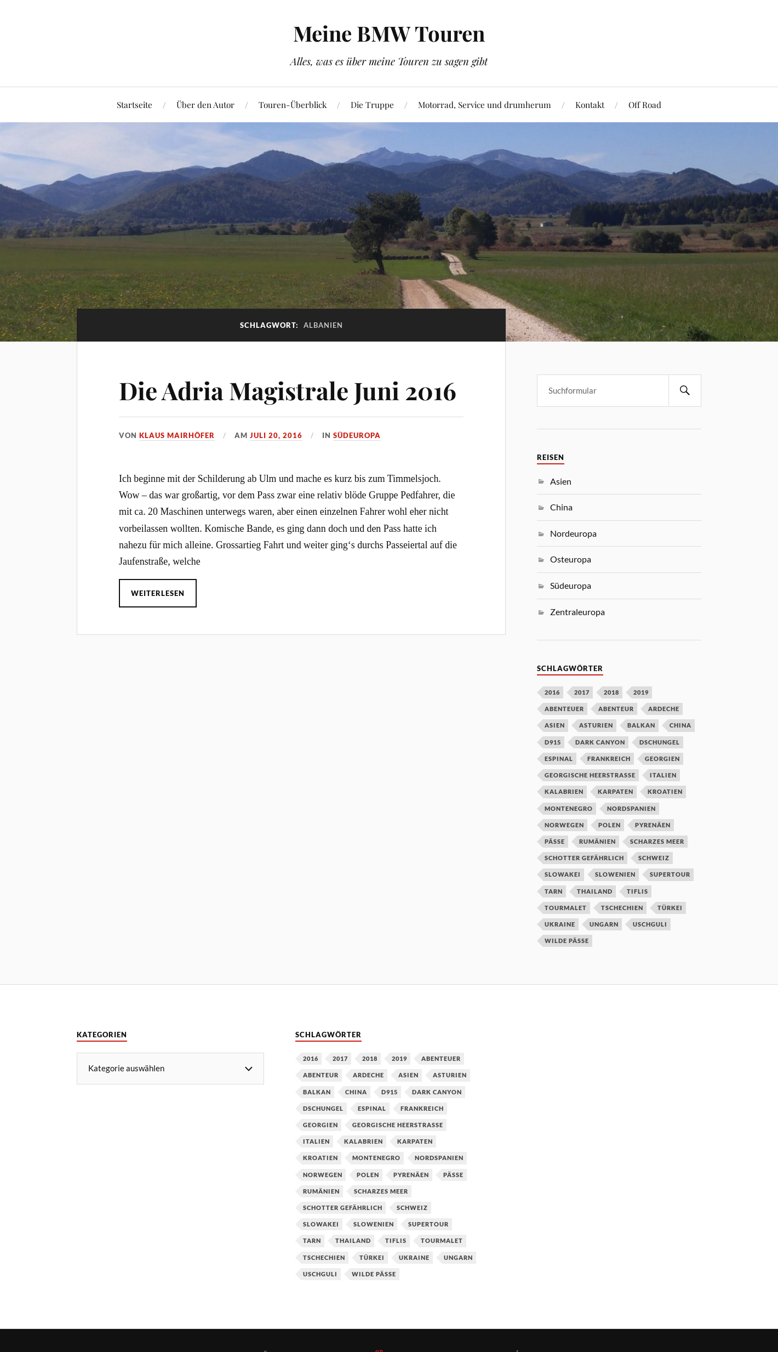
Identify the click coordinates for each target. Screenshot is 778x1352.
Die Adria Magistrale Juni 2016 (287, 390)
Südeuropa (357, 435)
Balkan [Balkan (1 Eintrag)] (641, 725)
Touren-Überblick (293, 104)
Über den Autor (205, 104)
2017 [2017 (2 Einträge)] (582, 692)
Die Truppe (372, 104)
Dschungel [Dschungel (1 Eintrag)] (659, 742)
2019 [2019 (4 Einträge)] (641, 692)
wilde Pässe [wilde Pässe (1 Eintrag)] (567, 940)
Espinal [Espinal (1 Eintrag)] (559, 758)
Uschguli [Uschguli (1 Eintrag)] (650, 924)
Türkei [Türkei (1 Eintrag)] (670, 907)
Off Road (644, 104)
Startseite (134, 104)
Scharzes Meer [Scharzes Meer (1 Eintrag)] (657, 841)
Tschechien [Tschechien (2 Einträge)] (622, 907)
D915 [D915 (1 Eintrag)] (553, 742)
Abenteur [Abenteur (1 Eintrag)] (616, 708)
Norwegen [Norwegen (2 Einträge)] (564, 824)
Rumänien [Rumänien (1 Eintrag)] (597, 841)
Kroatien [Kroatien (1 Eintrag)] (665, 791)
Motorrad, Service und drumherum (484, 104)
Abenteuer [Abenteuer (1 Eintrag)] (564, 708)
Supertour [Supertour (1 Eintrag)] (670, 874)
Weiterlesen (158, 593)
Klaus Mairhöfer (177, 435)
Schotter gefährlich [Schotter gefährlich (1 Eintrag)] (584, 857)
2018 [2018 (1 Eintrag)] (611, 692)
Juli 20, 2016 (276, 435)
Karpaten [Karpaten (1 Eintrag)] (615, 791)
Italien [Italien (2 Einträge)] (663, 775)
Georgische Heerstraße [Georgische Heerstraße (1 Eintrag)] (590, 775)
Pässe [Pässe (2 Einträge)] (555, 841)
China (561, 507)
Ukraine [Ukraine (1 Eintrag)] (560, 924)
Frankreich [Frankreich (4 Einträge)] (609, 758)
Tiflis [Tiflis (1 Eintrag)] (637, 891)
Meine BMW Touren (389, 33)
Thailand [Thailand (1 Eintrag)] (595, 891)
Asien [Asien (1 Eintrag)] (555, 725)
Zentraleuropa (577, 611)
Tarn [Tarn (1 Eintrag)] (554, 891)
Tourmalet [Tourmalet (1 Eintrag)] (566, 907)
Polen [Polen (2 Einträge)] (609, 824)
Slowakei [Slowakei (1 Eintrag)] (563, 874)
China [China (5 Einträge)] (680, 725)
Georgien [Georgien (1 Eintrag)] (662, 758)
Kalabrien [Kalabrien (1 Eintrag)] (564, 791)
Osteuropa (570, 559)
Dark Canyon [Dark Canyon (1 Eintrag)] (600, 742)
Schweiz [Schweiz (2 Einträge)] (654, 857)
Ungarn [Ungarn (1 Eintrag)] (604, 924)
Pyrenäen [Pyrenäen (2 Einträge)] (653, 824)
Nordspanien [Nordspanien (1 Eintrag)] (631, 808)
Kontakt (589, 104)
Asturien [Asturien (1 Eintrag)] (596, 725)
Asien (560, 481)
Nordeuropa (573, 533)
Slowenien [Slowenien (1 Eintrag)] (615, 874)
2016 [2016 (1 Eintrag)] (552, 692)
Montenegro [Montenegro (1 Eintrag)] (569, 808)
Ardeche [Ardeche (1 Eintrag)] (663, 708)
